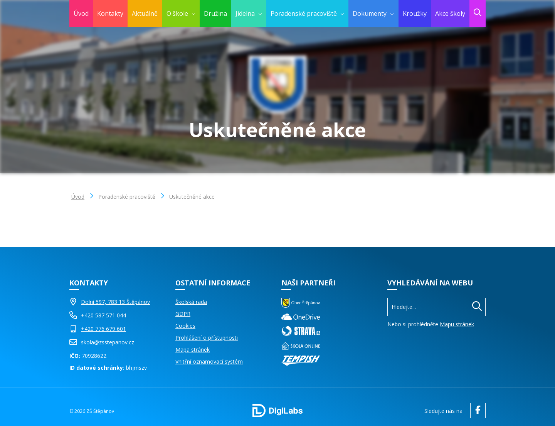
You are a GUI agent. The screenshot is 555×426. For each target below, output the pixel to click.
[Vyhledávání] (436, 306)
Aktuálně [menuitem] (145, 13)
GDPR (182, 313)
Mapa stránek (192, 349)
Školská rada (191, 301)
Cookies (185, 325)
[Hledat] (477, 307)
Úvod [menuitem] (81, 13)
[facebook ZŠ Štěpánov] (476, 410)
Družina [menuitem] (215, 13)
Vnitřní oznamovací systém (209, 361)
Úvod (77, 196)
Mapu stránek (457, 324)
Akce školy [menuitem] (450, 13)
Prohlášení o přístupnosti (206, 337)
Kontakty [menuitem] (110, 13)
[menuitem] (180, 13)
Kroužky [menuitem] (415, 13)
